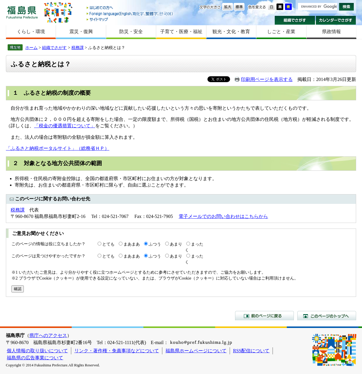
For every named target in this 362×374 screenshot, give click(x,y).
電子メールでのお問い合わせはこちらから (223, 216)
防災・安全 (131, 31)
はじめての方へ (130, 8)
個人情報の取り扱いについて (37, 350)
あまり (176, 244)
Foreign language (130, 13)
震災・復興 (81, 31)
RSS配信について (251, 350)
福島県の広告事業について (35, 357)
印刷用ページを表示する (267, 79)
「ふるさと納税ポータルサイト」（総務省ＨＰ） (57, 148)
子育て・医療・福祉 (181, 31)
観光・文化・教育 (231, 31)
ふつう (155, 244)
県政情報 (331, 31)
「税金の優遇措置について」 (64, 125)
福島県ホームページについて (196, 350)
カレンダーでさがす (336, 20)
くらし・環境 (31, 31)
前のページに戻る (264, 315)
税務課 (77, 47)
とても (108, 244)
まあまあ (131, 244)
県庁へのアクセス (48, 335)
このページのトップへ (326, 315)
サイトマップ (130, 19)
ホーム (31, 47)
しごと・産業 (281, 31)
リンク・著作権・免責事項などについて (116, 350)
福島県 (22, 12)
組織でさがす (295, 20)
